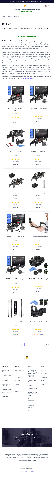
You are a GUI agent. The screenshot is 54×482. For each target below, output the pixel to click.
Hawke (17, 388)
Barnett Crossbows (20, 381)
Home (3, 16)
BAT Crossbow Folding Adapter (38, 236)
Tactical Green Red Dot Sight (38, 322)
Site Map (43, 381)
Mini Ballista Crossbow (15, 151)
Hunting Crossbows (7, 389)
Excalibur (17, 377)
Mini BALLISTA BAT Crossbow (15, 236)
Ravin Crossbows (19, 370)
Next (47, 344)
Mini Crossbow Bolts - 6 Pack (15, 322)
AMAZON (24, 11)
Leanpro (17, 373)
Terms (42, 384)
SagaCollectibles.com (27, 78)
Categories (5, 396)
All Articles (31, 410)
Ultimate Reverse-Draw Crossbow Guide (32, 393)
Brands (10, 16)
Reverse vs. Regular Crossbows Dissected (33, 405)
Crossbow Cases (6, 392)
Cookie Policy (44, 373)
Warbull (17, 384)
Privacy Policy (44, 377)
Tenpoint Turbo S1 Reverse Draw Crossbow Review (32, 387)
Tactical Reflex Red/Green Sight (38, 279)
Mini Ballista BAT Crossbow (38, 108)
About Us (43, 370)
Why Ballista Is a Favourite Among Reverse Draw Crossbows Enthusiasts (32, 373)
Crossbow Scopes (6, 375)
